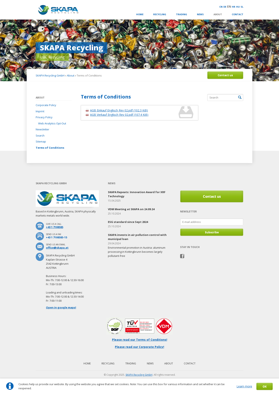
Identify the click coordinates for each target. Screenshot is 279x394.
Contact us (225, 75)
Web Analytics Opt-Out (52, 123)
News (200, 14)
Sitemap (41, 141)
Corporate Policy (46, 105)
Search (40, 135)
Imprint (40, 111)
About (218, 14)
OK (264, 386)
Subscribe (212, 232)
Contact (237, 14)
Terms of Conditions (50, 147)
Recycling (159, 14)
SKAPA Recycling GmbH (50, 75)
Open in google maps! (61, 307)
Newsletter (42, 129)
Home (139, 14)
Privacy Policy (44, 117)
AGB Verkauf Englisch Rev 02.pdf (119, 115)
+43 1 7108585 (54, 227)
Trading (181, 14)
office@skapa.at (57, 247)
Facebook (182, 256)
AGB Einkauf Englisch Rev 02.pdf (119, 110)
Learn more (244, 386)
